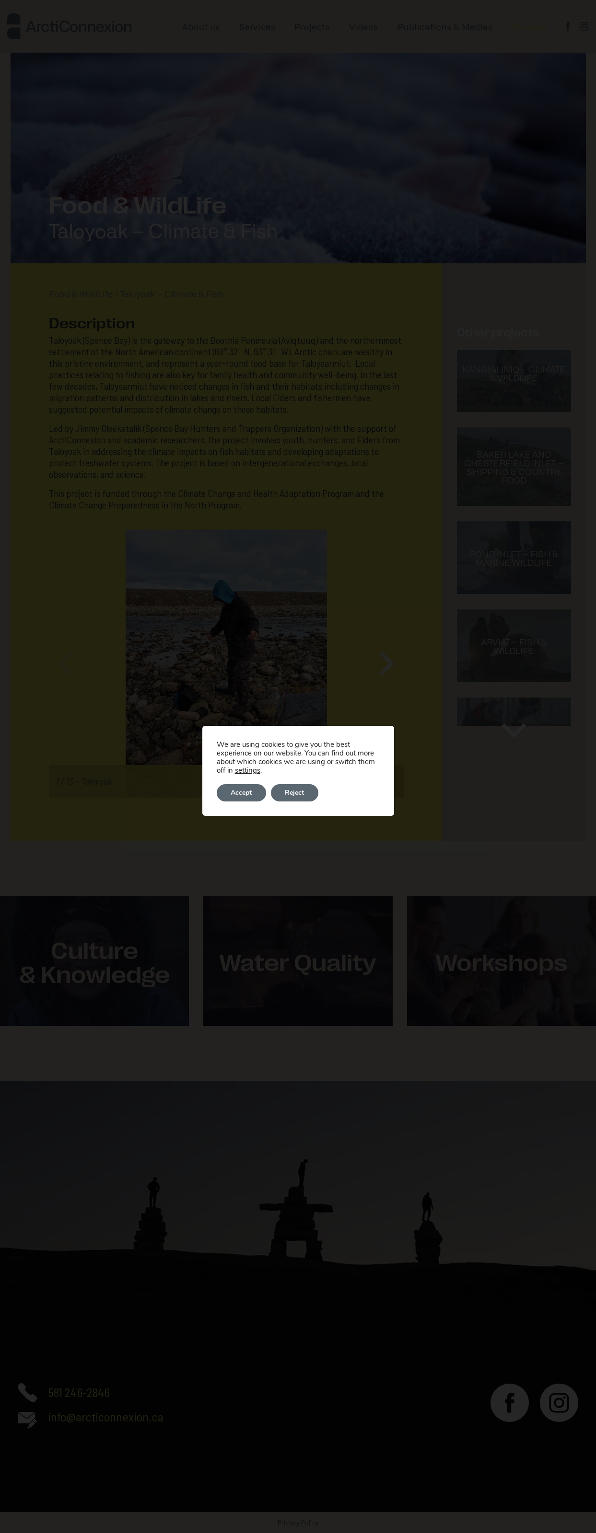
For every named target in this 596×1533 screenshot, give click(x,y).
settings (247, 770)
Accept (241, 792)
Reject (295, 792)
